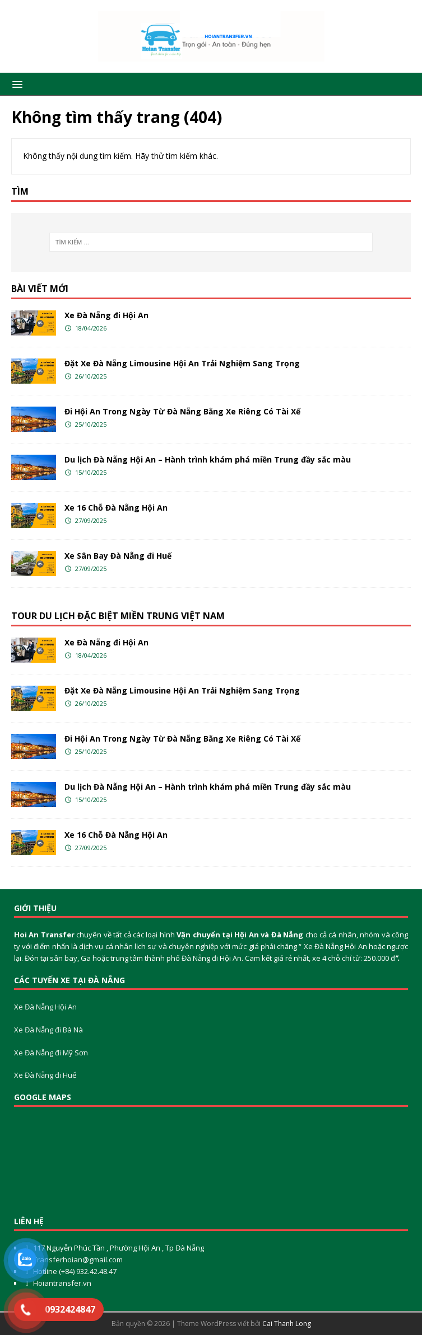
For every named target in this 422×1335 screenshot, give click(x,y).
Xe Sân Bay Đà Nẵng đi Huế (117, 555)
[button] (15, 84)
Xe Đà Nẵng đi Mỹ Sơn (51, 1053)
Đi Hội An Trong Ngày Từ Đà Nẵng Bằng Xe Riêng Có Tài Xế (182, 411)
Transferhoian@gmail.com (78, 1259)
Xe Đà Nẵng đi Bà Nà (48, 1030)
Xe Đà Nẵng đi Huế (45, 1075)
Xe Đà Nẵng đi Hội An (106, 315)
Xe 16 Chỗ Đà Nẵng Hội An (116, 507)
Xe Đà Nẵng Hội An (45, 1007)
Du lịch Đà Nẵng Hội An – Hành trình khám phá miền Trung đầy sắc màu (207, 459)
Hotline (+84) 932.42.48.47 (74, 1271)
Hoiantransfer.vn (62, 1283)
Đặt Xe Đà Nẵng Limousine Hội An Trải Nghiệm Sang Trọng (182, 363)
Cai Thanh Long (286, 1323)
